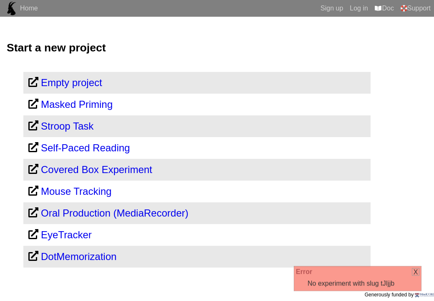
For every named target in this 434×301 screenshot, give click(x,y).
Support (419, 8)
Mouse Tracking (76, 191)
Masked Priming (77, 104)
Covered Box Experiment (96, 169)
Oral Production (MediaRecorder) (114, 213)
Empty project (71, 82)
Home (29, 8)
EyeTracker (66, 234)
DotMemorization (78, 256)
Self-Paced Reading (85, 147)
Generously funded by (399, 295)
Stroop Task (67, 126)
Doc (388, 8)
